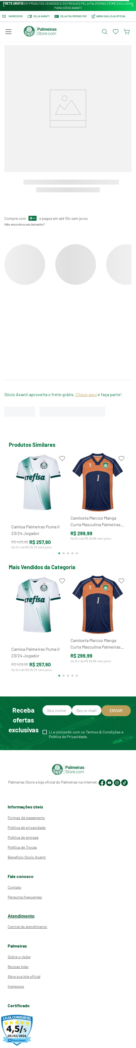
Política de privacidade (27, 827)
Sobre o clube (19, 956)
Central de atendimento (27, 926)
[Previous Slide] (4, 5)
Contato (14, 887)
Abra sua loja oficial (24, 976)
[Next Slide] (132, 5)
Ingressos (12, 16)
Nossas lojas (18, 966)
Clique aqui (86, 394)
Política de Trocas (22, 847)
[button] (8, 32)
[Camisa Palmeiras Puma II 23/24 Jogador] (38, 503)
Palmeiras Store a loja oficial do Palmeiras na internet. (53, 782)
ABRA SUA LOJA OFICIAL (108, 16)
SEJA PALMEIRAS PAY (70, 16)
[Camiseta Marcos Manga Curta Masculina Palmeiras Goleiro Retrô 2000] (97, 503)
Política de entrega (23, 837)
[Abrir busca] (104, 31)
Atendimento (21, 916)
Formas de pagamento (26, 817)
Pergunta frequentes (25, 897)
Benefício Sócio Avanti (27, 857)
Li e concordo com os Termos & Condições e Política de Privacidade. (86, 734)
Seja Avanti (38, 16)
